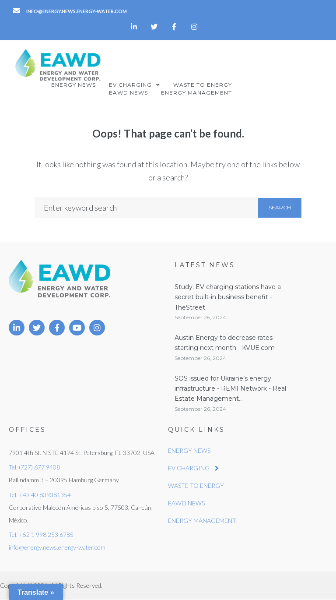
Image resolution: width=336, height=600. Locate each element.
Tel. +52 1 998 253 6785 (41, 534)
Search (280, 207)
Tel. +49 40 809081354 (40, 494)
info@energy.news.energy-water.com (57, 547)
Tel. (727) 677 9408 (34, 467)
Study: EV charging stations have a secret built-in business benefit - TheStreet (228, 297)
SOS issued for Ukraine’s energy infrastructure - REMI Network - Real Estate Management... (230, 388)
